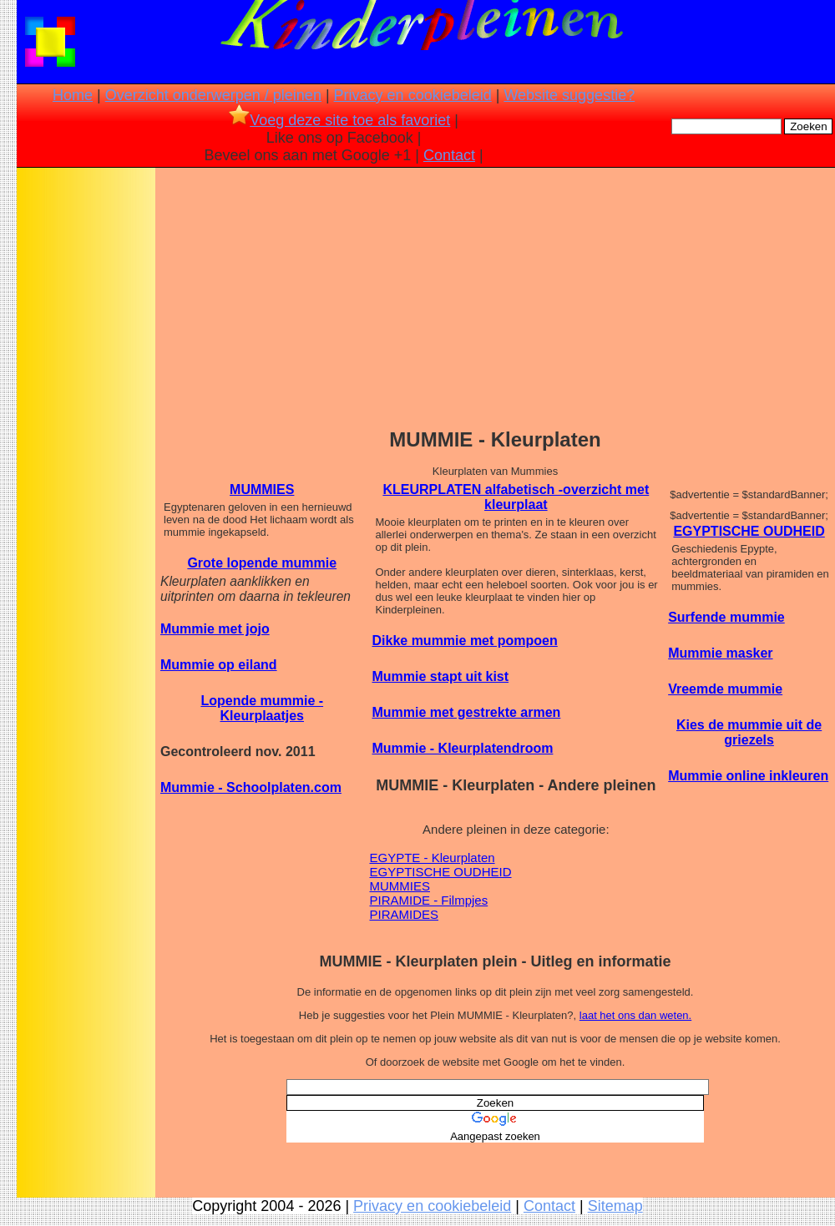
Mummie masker (720, 653)
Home (73, 95)
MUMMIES (262, 489)
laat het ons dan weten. (635, 1015)
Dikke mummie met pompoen (465, 640)
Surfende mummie (726, 617)
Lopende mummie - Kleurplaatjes (261, 708)
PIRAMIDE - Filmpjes (429, 900)
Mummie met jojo (215, 629)
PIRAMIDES (404, 914)
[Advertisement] (86, 434)
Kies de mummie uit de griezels (749, 732)
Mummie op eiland (218, 665)
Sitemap (615, 1206)
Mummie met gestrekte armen (466, 712)
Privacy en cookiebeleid (413, 95)
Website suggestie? (569, 95)
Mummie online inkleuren (748, 776)
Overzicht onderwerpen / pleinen (213, 95)
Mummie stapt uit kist (440, 676)
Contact (449, 155)
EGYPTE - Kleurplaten (432, 857)
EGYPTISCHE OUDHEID (441, 872)
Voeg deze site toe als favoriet (339, 120)
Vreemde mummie (725, 689)
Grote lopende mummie (262, 563)
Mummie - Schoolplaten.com (251, 787)
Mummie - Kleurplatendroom (463, 748)
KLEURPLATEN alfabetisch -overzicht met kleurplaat (515, 497)
